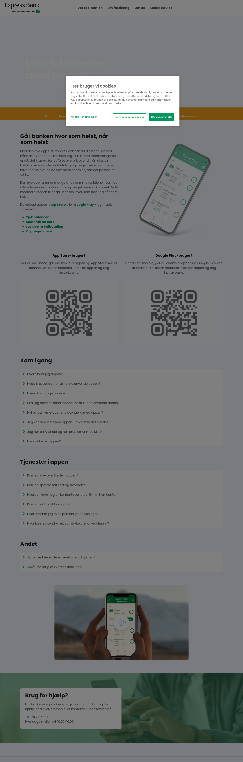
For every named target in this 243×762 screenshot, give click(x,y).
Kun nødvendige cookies (129, 117)
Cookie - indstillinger (84, 116)
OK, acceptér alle (161, 117)
